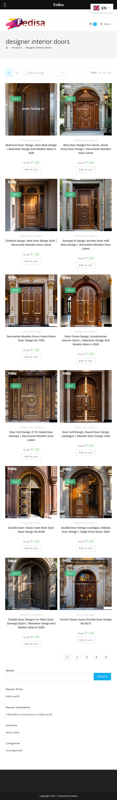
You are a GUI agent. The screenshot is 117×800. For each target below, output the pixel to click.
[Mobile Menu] (104, 24)
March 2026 (12, 732)
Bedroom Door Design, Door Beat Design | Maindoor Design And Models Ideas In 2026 (31, 149)
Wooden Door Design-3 (31, 236)
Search (10, 670)
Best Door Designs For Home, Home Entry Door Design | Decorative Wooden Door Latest (86, 149)
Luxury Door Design (31, 331)
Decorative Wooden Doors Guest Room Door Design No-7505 (31, 338)
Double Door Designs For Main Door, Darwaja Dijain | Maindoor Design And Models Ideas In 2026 (31, 623)
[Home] (7, 47)
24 (104, 72)
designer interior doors (39, 47)
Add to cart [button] (31, 169)
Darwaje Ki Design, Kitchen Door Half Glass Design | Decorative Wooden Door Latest (86, 244)
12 (99, 72)
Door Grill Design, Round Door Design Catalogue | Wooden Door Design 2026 (85, 434)
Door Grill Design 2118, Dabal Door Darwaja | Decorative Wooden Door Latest (31, 436)
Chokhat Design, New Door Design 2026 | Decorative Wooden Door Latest (31, 242)
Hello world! (12, 696)
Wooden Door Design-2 (85, 331)
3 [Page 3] (87, 657)
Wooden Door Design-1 (31, 140)
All (109, 72)
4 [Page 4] (96, 657)
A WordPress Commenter (20, 714)
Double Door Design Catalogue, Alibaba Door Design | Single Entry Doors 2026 (85, 529)
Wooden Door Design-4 (85, 140)
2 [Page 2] (77, 657)
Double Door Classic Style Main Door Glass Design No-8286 (31, 529)
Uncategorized (14, 750)
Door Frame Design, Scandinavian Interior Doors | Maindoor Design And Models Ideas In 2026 (86, 340)
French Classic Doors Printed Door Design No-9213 (86, 621)
